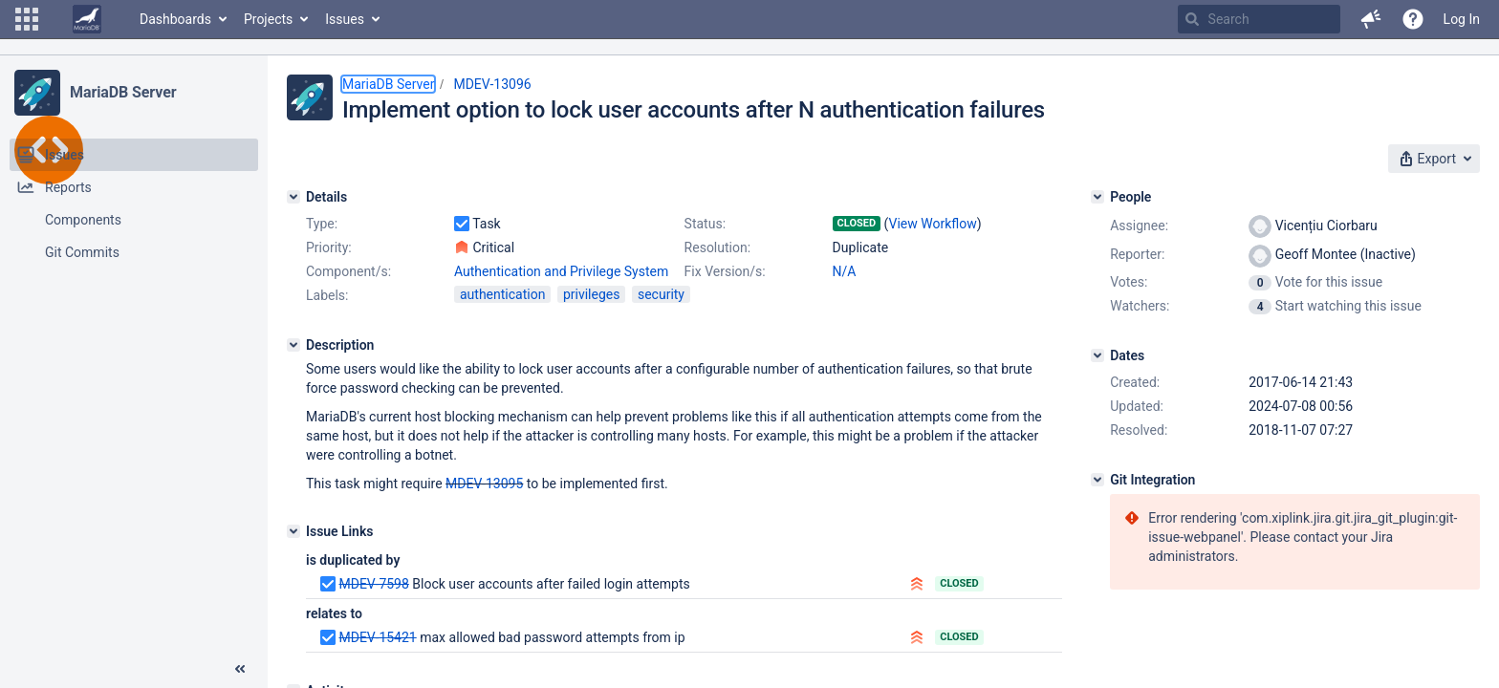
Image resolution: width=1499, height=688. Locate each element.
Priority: (329, 247)
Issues (344, 19)
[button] (27, 19)
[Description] (293, 345)
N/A (845, 271)
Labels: (327, 295)
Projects (268, 19)
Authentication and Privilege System (561, 271)
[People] (1097, 197)
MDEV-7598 (373, 583)
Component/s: (348, 271)
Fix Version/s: (725, 271)
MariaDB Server (123, 92)
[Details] (293, 197)
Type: (321, 223)
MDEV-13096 (492, 84)
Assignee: (1139, 225)
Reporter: (1137, 254)
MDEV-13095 (484, 483)
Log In (1462, 19)
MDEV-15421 (377, 637)
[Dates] (1097, 355)
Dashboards (175, 19)
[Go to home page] (87, 19)
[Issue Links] (293, 531)
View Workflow (933, 223)
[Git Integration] (1097, 479)
